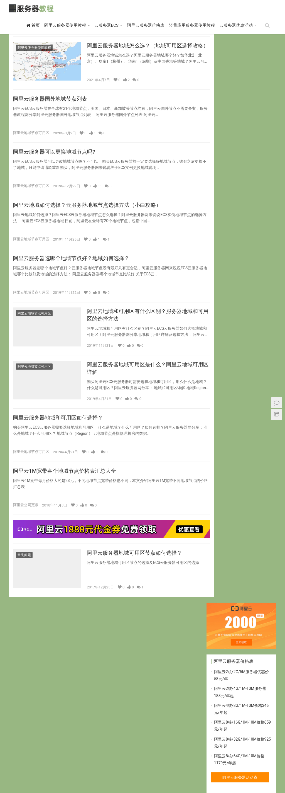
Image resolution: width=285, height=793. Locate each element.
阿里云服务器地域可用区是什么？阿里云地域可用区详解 (140, 373)
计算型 (96, 774)
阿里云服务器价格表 (145, 25)
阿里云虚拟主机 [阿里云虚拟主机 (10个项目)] (226, 729)
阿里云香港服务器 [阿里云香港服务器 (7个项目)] (227, 746)
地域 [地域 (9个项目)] (243, 585)
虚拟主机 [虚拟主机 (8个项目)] (221, 602)
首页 (33, 25)
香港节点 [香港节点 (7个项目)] (257, 746)
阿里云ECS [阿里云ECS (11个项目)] (222, 619)
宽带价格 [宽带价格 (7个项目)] (221, 594)
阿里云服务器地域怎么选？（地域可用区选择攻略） (140, 50)
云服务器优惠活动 (236, 25)
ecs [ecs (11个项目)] (217, 577)
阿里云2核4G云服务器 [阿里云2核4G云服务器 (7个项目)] (230, 611)
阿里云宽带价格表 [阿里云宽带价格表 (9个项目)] (227, 662)
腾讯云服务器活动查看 (239, 537)
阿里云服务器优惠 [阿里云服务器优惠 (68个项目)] (227, 687)
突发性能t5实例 (72, 774)
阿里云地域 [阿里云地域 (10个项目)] (255, 645)
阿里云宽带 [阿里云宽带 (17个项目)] (222, 653)
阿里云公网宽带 (25, 511)
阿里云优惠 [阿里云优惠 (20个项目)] (252, 636)
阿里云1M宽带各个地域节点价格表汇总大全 (67, 477)
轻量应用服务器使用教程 (192, 25)
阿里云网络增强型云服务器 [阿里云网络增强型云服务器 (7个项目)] (234, 721)
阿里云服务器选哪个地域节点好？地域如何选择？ (74, 261)
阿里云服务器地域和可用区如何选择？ (60, 423)
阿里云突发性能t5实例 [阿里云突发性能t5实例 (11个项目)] (230, 704)
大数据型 (115, 774)
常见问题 (24, 561)
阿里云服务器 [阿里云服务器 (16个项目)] (224, 670)
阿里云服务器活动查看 (239, 199)
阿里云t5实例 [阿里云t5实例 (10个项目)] (224, 636)
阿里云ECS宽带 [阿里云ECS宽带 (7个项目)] (251, 619)
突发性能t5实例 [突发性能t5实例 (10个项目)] (248, 594)
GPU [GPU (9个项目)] (232, 577)
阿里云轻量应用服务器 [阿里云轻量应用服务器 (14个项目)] (231, 738)
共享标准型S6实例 (37, 774)
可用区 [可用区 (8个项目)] (250, 577)
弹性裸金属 (138, 774)
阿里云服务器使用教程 (65, 25)
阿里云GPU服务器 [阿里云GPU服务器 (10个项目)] (227, 628)
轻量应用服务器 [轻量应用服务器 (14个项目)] (249, 602)
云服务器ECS (106, 25)
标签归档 (209, 774)
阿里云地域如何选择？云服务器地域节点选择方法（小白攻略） (91, 207)
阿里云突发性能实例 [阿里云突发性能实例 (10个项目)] (229, 712)
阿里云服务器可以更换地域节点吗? (56, 154)
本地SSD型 (162, 774)
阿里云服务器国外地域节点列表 (52, 100)
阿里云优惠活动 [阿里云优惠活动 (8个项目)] (226, 645)
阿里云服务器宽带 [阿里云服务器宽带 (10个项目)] (227, 695)
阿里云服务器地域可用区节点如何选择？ (137, 559)
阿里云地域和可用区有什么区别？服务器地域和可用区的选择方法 (140, 319)
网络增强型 (186, 774)
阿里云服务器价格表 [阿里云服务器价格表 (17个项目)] (229, 678)
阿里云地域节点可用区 (31, 134)
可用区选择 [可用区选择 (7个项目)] (222, 585)
